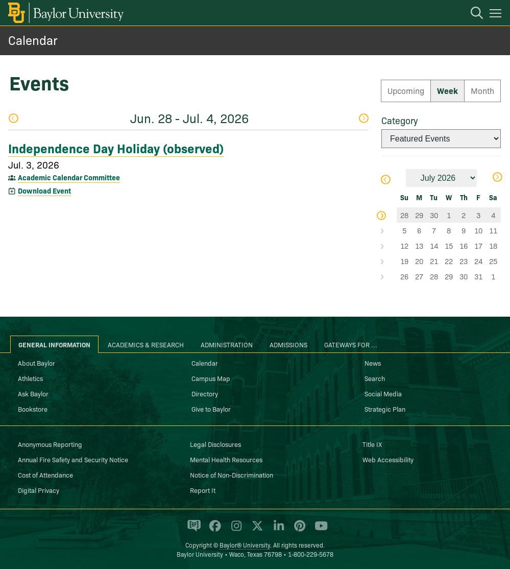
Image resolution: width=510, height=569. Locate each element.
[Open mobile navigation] (496, 15)
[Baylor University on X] (255, 530)
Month (482, 90)
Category (399, 120)
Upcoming (405, 90)
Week (447, 90)
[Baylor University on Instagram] (234, 530)
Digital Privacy (38, 489)
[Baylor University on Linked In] (276, 530)
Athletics (30, 378)
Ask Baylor (33, 393)
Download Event (44, 190)
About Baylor (36, 362)
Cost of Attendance (45, 474)
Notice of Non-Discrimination (231, 474)
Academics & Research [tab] (146, 344)
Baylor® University (245, 544)
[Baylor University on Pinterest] (297, 530)
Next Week (363, 118)
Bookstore (32, 408)
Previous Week (13, 118)
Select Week (389, 215)
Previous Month (385, 179)
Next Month (497, 177)
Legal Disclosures (215, 443)
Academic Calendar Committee (69, 177)
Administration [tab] (227, 344)
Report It (202, 489)
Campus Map (210, 378)
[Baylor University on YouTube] (318, 530)
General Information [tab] (54, 344)
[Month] (441, 178)
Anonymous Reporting (50, 443)
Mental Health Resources (226, 459)
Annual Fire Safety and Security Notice (73, 459)
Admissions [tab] (288, 344)
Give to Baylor (211, 408)
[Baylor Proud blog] (192, 530)
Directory (204, 393)
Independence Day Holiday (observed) (116, 147)
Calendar (33, 39)
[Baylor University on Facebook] (213, 530)
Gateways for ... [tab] (350, 344)
